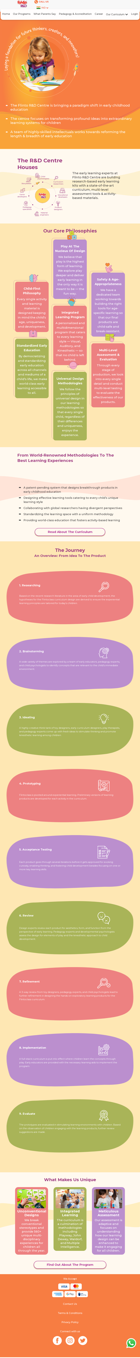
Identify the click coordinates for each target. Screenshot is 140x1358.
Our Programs (22, 14)
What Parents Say (45, 14)
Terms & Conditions (70, 1313)
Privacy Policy (70, 1322)
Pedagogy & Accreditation (75, 14)
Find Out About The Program (70, 1265)
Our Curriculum (117, 14)
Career (99, 14)
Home (6, 14)
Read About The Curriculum (70, 532)
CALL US (41, 2)
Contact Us (70, 1304)
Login (134, 14)
